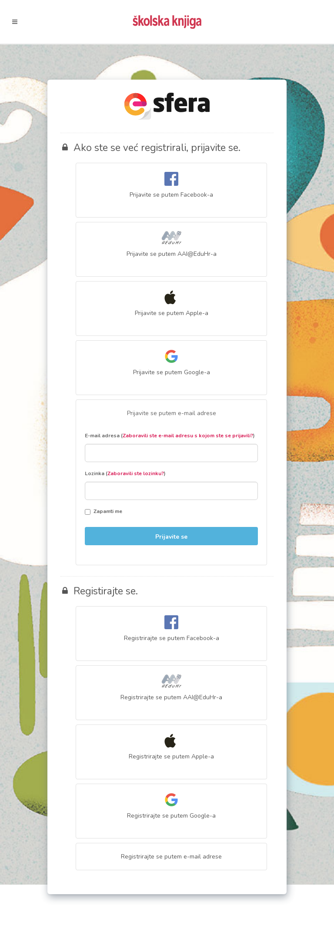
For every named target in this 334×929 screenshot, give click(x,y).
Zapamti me (103, 511)
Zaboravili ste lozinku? (135, 473)
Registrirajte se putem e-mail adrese (171, 856)
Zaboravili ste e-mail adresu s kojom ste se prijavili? (188, 435)
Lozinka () (125, 473)
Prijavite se (171, 537)
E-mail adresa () (170, 435)
